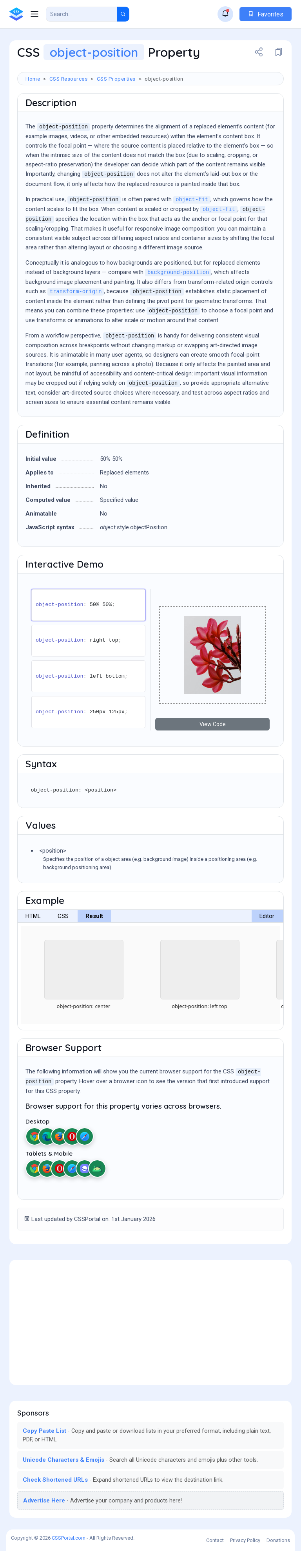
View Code (212, 724)
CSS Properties (116, 79)
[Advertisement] (150, 1322)
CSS (63, 916)
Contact (215, 1540)
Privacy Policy (245, 1540)
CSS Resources (68, 79)
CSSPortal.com (68, 1538)
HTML (33, 916)
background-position (178, 273)
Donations (278, 1540)
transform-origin (76, 292)
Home (32, 79)
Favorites (265, 14)
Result (94, 916)
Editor (266, 916)
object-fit (192, 200)
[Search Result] (81, 14)
